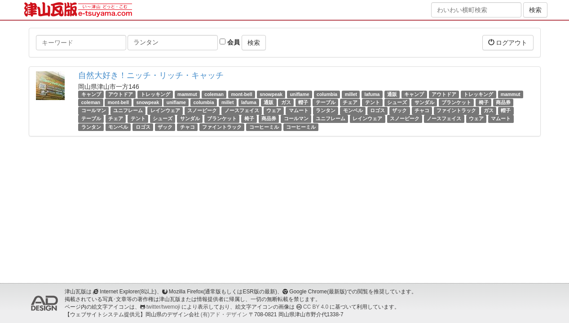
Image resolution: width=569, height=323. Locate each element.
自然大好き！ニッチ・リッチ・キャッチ (151, 75)
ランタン (325, 110)
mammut (187, 94)
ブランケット (456, 102)
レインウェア (165, 110)
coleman (214, 94)
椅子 (484, 102)
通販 (392, 94)
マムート (299, 110)
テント (372, 102)
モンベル (353, 110)
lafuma (372, 94)
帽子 (303, 102)
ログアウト (508, 42)
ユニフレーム (128, 110)
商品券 (503, 102)
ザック (399, 110)
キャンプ (91, 94)
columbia (327, 94)
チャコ (422, 110)
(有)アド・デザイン (224, 314)
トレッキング (155, 94)
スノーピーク (202, 110)
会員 (230, 42)
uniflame (299, 94)
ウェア (273, 110)
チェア (350, 102)
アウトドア (120, 94)
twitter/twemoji (163, 307)
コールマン (93, 110)
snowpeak (271, 94)
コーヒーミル (264, 127)
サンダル (424, 102)
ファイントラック (456, 110)
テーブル (325, 102)
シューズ (397, 102)
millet (351, 94)
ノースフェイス (242, 110)
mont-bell (241, 94)
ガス (286, 102)
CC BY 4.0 (315, 307)
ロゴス (377, 110)
